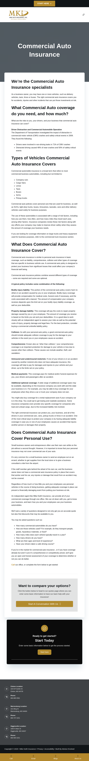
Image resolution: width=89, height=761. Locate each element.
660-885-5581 (15, 698)
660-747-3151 (15, 718)
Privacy (40, 749)
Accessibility (49, 749)
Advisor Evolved (68, 749)
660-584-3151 (15, 738)
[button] (44, 604)
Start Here (44, 4)
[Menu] (84, 15)
